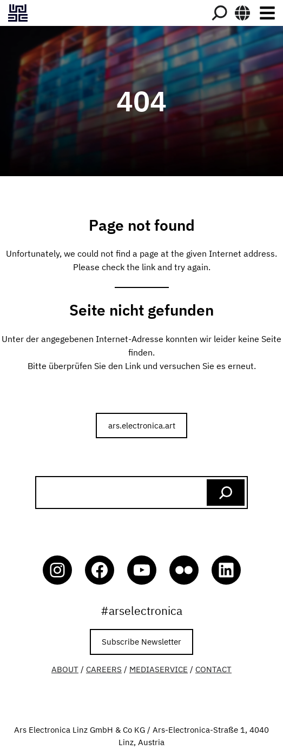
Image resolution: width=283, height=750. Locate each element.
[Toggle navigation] (267, 12)
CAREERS (104, 669)
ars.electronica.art (141, 425)
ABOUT (64, 669)
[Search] (219, 13)
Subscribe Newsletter (141, 641)
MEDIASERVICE (158, 669)
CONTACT (213, 669)
